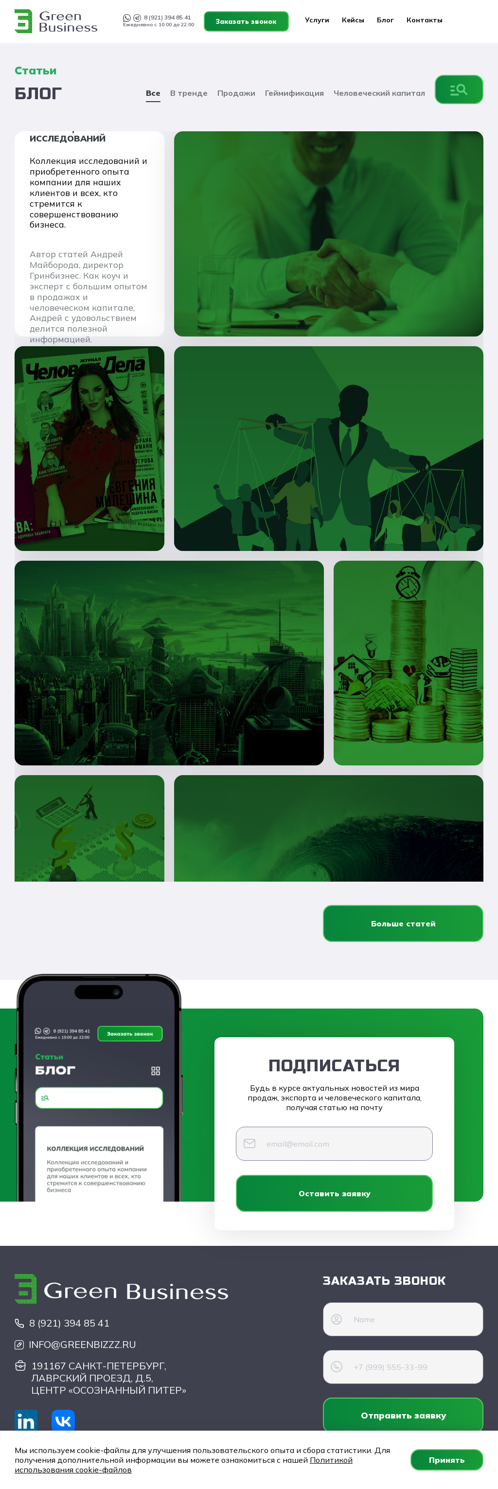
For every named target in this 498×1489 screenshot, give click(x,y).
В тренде (189, 93)
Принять (447, 1460)
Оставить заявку (335, 1193)
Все (153, 93)
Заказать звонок (440, 21)
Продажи (236, 93)
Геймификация (294, 93)
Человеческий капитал (379, 93)
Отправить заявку (403, 1415)
